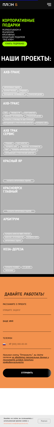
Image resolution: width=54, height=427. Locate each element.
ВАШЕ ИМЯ (8, 321)
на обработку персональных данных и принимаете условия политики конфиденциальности (26, 360)
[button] (14, 43)
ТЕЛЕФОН (7, 338)
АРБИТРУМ (11, 219)
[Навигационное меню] (49, 4)
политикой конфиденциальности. (16, 423)
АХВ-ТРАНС (12, 72)
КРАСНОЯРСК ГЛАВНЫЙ (12, 190)
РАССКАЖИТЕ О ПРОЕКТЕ (14, 304)
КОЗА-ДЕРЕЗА (13, 249)
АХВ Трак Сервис (10, 132)
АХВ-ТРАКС (11, 103)
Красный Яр (12, 161)
